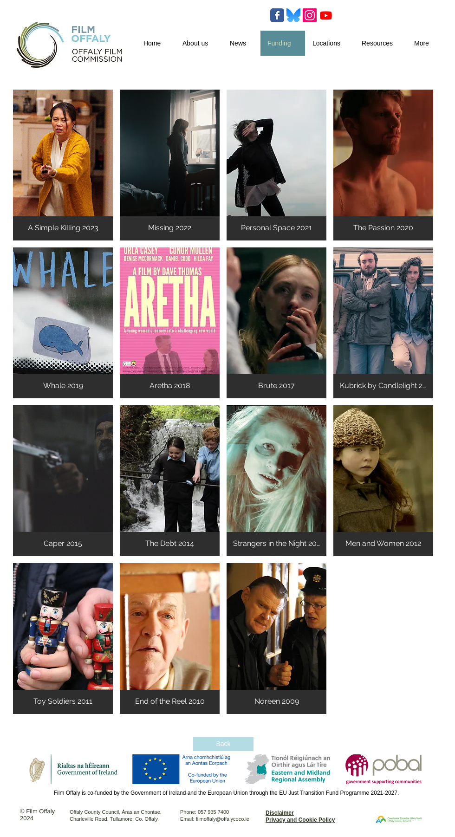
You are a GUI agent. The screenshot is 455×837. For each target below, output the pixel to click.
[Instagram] (310, 15)
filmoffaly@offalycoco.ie (222, 819)
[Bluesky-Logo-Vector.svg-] (293, 15)
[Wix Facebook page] (277, 15)
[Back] (223, 744)
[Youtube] (326, 15)
